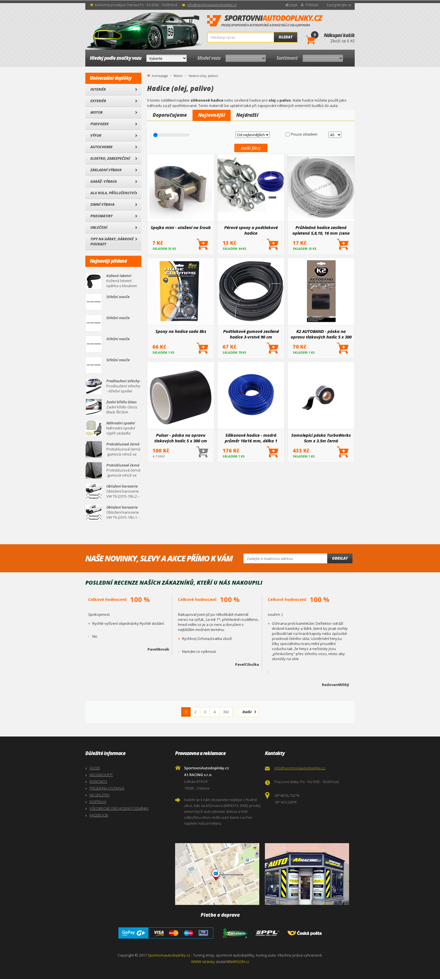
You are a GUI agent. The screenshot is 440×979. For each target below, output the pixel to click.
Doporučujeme (170, 115)
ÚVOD (95, 767)
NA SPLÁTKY (100, 794)
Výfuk (95, 135)
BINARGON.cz (237, 961)
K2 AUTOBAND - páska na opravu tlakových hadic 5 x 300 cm (321, 334)
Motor (96, 112)
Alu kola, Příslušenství (112, 192)
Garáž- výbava (103, 181)
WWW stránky (203, 961)
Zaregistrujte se (338, 5)
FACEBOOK (99, 815)
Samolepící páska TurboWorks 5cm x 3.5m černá (321, 437)
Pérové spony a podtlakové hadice (251, 230)
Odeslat (340, 558)
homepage (160, 75)
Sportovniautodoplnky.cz (169, 955)
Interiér (98, 89)
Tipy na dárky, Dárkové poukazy (112, 241)
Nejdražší (247, 115)
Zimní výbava (102, 204)
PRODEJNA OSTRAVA (107, 788)
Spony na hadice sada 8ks (180, 331)
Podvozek (99, 123)
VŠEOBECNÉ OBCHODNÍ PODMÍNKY (119, 808)
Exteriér (98, 100)
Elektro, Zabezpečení (110, 158)
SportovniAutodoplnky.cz (265, 21)
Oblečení (98, 227)
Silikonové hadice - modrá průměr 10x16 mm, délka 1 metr (251, 437)
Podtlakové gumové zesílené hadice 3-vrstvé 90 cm (251, 334)
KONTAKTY (98, 781)
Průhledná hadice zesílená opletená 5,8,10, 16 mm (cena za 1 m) (321, 230)
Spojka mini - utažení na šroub (181, 227)
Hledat (285, 37)
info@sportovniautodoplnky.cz (212, 5)
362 (226, 711)
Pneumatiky (101, 215)
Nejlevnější (211, 115)
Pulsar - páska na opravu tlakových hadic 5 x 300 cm (180, 437)
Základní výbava (106, 169)
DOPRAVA (98, 801)
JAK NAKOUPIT (101, 774)
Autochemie (101, 146)
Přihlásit (312, 5)
